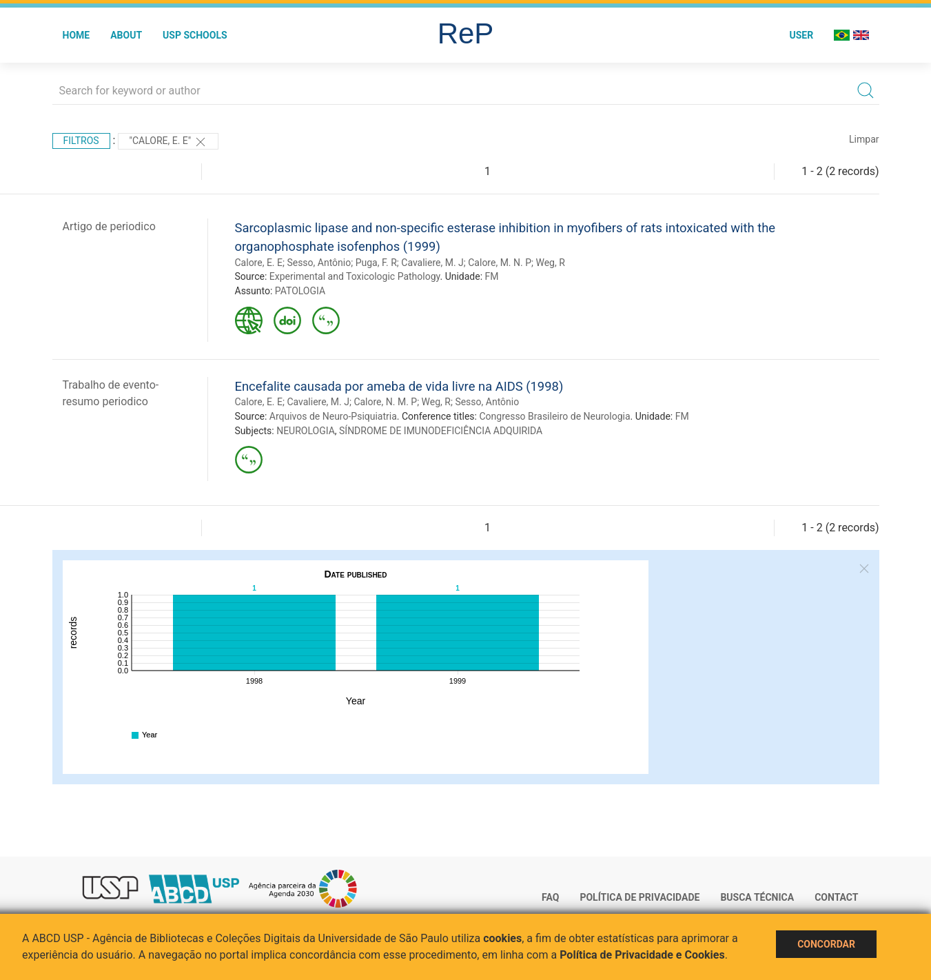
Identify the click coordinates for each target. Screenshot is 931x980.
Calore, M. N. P (499, 262)
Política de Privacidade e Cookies (642, 954)
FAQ (550, 897)
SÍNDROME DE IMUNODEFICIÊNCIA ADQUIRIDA (440, 430)
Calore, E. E (259, 262)
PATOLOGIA (300, 290)
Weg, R (549, 262)
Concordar (826, 944)
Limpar (864, 139)
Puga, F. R (376, 262)
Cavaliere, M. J (432, 262)
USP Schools (195, 35)
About (126, 35)
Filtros (81, 140)
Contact (836, 897)
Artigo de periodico (109, 226)
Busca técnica (757, 897)
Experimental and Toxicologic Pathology (354, 276)
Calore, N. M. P (385, 401)
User (801, 35)
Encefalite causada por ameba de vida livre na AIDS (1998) (399, 386)
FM (492, 276)
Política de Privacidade (639, 897)
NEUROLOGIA (305, 430)
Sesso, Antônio (319, 262)
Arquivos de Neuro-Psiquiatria (333, 416)
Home (76, 35)
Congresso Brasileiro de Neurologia (554, 416)
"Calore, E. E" (168, 142)
